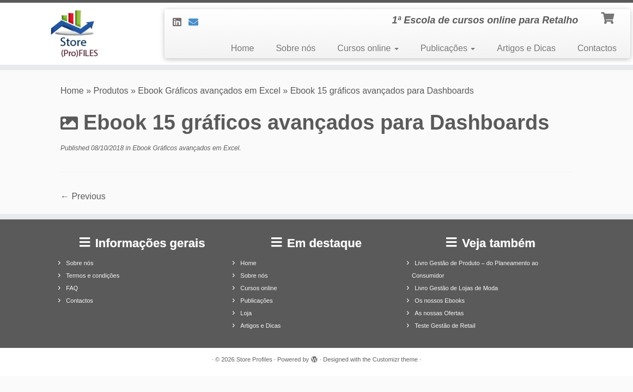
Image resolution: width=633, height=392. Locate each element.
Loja (246, 313)
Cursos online (367, 48)
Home (242, 48)
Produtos (111, 90)
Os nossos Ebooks (440, 300)
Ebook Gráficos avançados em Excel (209, 90)
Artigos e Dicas (526, 48)
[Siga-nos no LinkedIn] (180, 22)
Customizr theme (395, 359)
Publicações (448, 48)
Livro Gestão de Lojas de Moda (456, 288)
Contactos (597, 48)
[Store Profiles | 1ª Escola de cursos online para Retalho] (74, 33)
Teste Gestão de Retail (445, 325)
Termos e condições (92, 275)
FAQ (72, 288)
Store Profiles (254, 359)
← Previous (83, 196)
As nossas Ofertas (439, 313)
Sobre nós (295, 48)
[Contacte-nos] (196, 22)
